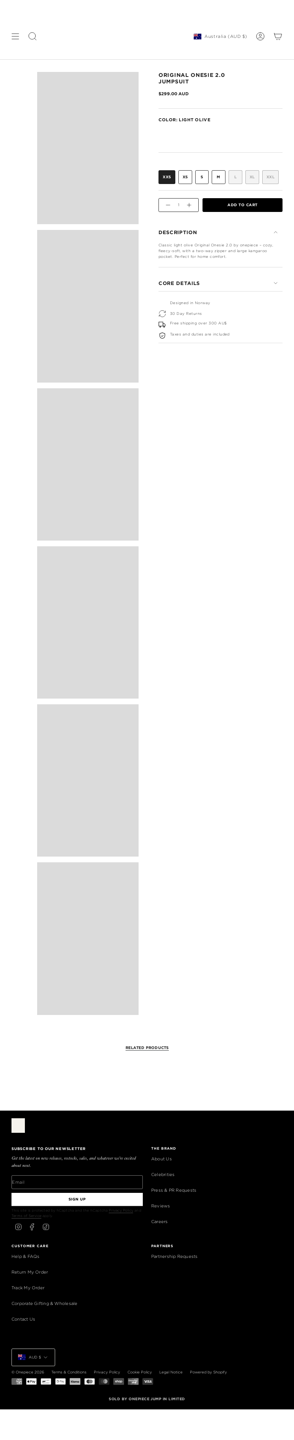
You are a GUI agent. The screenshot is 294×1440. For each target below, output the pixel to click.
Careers (159, 1221)
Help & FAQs (25, 1256)
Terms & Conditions (69, 1372)
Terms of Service (26, 1215)
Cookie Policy (139, 1372)
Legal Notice (171, 1372)
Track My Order (27, 1287)
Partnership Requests (174, 1256)
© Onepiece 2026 (27, 1372)
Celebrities (163, 1174)
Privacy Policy (121, 1210)
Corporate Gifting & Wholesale (44, 1303)
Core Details (218, 283)
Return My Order (29, 1272)
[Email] (77, 1182)
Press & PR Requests (173, 1190)
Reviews (160, 1206)
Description (218, 232)
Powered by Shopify (208, 1372)
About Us (161, 1159)
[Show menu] (15, 36)
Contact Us (23, 1319)
